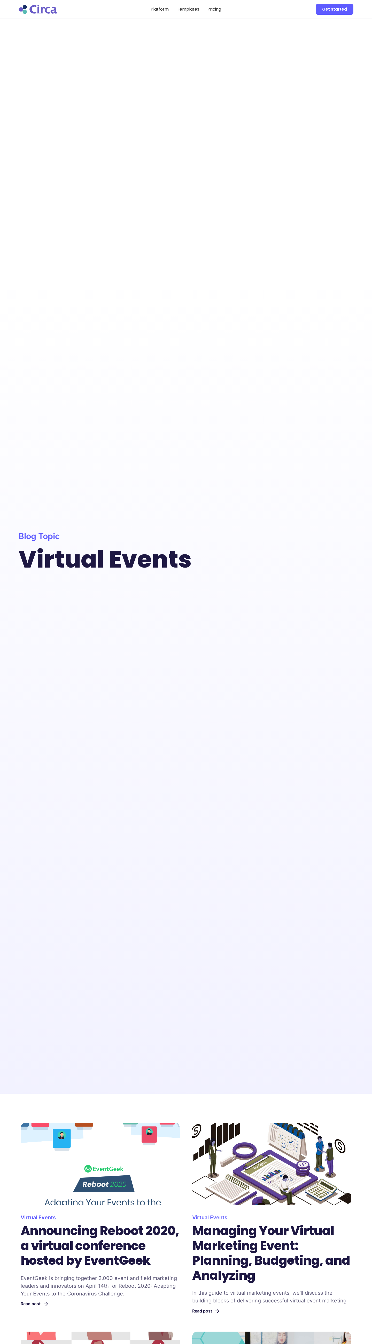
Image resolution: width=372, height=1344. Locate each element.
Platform (160, 9)
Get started (334, 9)
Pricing (214, 9)
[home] (54, 9)
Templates (188, 9)
